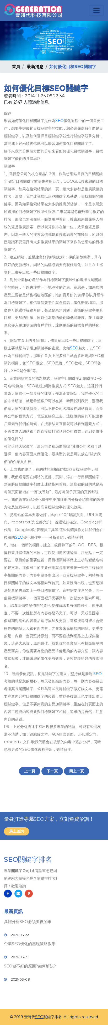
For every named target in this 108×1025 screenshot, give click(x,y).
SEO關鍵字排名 (28, 859)
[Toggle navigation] (96, 10)
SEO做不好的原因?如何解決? (30, 965)
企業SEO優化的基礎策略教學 (30, 943)
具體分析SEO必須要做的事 (28, 921)
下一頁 (52, 771)
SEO (59, 120)
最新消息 (35, 66)
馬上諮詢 (16, 831)
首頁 (16, 66)
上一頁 (29, 771)
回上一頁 (76, 771)
